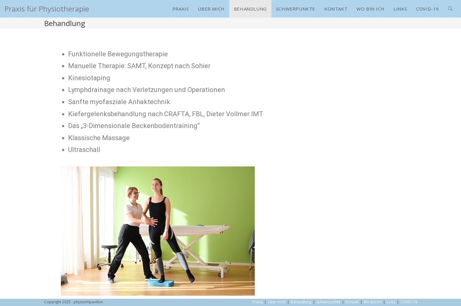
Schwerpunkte (328, 301)
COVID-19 (408, 301)
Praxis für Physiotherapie (47, 9)
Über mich (277, 301)
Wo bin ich (373, 301)
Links (391, 301)
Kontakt (352, 301)
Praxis (257, 301)
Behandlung (301, 301)
